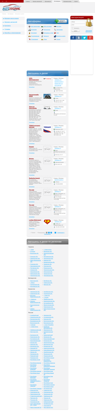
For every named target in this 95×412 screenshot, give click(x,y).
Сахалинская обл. (48, 392)
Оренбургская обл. (49, 352)
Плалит (31, 146)
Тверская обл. (34, 398)
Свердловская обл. (35, 394)
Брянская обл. (47, 319)
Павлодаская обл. (48, 307)
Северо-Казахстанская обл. (35, 309)
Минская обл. (47, 284)
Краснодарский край (49, 339)
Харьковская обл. (35, 271)
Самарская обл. (48, 390)
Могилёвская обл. (35, 286)
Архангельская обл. (35, 317)
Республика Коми (48, 371)
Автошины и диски (19, 13)
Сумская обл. (33, 270)
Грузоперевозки (35, 36)
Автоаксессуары (67, 1)
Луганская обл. (34, 264)
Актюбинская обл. (48, 291)
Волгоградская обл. (49, 321)
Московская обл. (34, 346)
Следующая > (61, 232)
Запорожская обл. (48, 258)
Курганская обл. (48, 340)
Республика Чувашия (36, 388)
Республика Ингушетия (33, 365)
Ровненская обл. (48, 268)
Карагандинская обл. (49, 301)
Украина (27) (58, 79)
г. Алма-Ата (47, 295)
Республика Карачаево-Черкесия (49, 368)
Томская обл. (47, 398)
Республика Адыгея (49, 358)
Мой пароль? (89, 31)
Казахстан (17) (59, 83)
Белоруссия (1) (59, 179)
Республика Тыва (48, 383)
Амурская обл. (47, 315)
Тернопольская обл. (49, 270)
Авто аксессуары (35, 26)
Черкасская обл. (48, 273)
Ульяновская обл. (35, 402)
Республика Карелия (35, 371)
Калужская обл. (34, 335)
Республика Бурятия (35, 363)
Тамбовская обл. (48, 396)
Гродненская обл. (35, 284)
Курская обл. (33, 342)
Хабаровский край (48, 402)
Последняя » (47, 234)
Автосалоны (47, 29)
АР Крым (32, 251)
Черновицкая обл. (48, 275)
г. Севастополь (47, 249)
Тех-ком (31, 190)
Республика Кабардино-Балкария (49, 365)
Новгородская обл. (35, 350)
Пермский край (34, 356)
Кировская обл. (48, 337)
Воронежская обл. (48, 323)
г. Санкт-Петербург (49, 325)
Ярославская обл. (48, 407)
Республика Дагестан (49, 363)
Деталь (31, 158)
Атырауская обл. (48, 293)
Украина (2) (58, 191)
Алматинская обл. (35, 293)
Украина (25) (58, 221)
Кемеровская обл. (35, 337)
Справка (7, 29)
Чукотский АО (47, 405)
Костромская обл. (35, 339)
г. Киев (32, 249)
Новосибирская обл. (49, 350)
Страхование (34, 39)
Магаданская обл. (48, 344)
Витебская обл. (48, 280)
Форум (75, 1)
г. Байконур (33, 299)
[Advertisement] (13, 65)
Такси (45, 39)
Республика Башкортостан (47, 360)
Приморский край (48, 356)
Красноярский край (35, 340)
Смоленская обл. (48, 394)
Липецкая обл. (34, 344)
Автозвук (59, 26)
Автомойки (34, 29)
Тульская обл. (34, 400)
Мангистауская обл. (49, 305)
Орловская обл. (34, 354)
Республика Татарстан (47, 380)
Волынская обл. (34, 253)
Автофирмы (57, 1)
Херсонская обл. (48, 271)
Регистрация (89, 30)
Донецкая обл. (34, 256)
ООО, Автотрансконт (34, 79)
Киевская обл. (47, 260)
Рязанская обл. (34, 390)
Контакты (7, 25)
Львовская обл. (48, 264)
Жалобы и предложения (12, 33)
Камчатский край (48, 335)
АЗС (58, 33)
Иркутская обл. (34, 332)
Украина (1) (58, 108)
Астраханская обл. (48, 317)
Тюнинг (58, 39)
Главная (28, 1)
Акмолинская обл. (35, 291)
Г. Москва (32, 325)
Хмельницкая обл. (35, 273)
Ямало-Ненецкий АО (35, 407)
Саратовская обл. (35, 392)
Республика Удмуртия (33, 385)
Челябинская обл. (48, 403)
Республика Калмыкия (33, 368)
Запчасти (46, 36)
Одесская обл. (47, 266)
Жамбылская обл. (48, 299)
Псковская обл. (34, 358)
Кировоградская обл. (49, 262)
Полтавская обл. (34, 268)
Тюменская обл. (48, 400)
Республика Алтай (35, 359)
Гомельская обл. (48, 282)
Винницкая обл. (48, 251)
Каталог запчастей (37, 1)
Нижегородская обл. (49, 348)
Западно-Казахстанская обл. (35, 302)
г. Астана (46, 297)
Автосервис (60, 29)
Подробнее (31, 87)
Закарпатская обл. (35, 258)
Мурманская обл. (48, 346)
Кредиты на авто (61, 36)
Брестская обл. (34, 280)
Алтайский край (34, 315)
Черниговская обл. (35, 275)
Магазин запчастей (10, 22)
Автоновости (48, 1)
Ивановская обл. (48, 330)
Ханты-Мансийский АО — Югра (35, 404)
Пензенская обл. (48, 354)
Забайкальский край (35, 330)
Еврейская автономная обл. (48, 327)
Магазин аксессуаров (11, 18)
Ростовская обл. (48, 388)
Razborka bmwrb (34, 178)
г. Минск (32, 282)
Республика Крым (35, 373)
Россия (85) (58, 85)
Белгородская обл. (35, 319)
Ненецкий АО (33, 348)
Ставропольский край (36, 396)
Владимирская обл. (35, 321)
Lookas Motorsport (35, 220)
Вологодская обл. (35, 323)
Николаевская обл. (35, 266)
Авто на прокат (48, 26)
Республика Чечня (48, 386)
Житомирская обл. (48, 256)
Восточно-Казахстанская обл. (35, 296)
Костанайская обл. (48, 303)
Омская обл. (33, 352)
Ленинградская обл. (49, 342)
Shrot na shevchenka (33, 107)
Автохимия (34, 33)
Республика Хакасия (49, 384)
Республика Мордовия (33, 377)
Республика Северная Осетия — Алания (35, 381)
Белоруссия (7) (59, 81)
